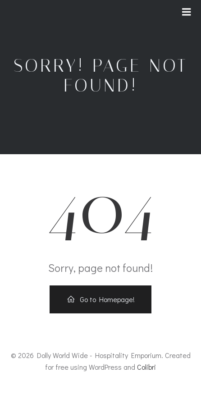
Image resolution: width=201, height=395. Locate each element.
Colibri (146, 367)
